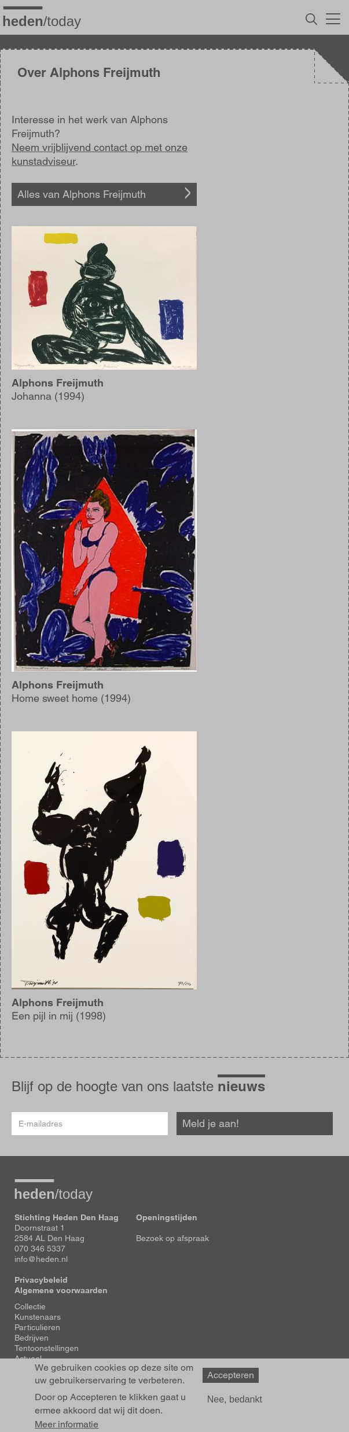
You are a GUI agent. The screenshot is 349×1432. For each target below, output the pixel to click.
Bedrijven (31, 1337)
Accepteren (230, 1375)
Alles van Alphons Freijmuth (81, 194)
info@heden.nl (41, 1259)
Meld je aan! (210, 1123)
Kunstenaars (37, 1316)
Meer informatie (66, 1424)
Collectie (30, 1306)
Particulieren (37, 1327)
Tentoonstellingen (46, 1348)
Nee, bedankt (234, 1399)
